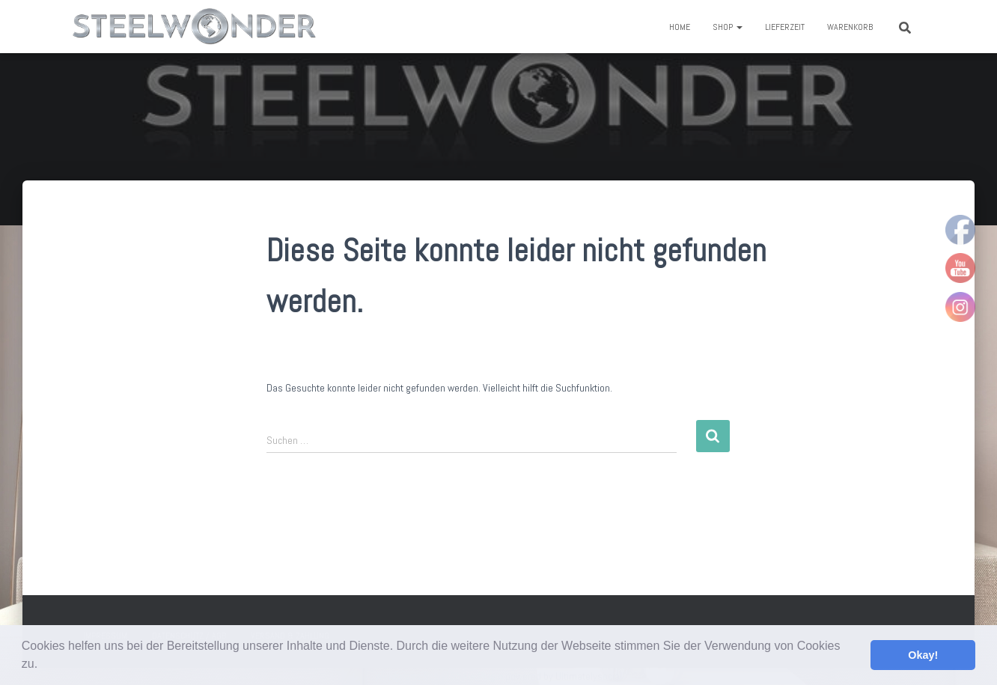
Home (679, 27)
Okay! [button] (923, 655)
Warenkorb (850, 27)
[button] (43, 665)
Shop (728, 27)
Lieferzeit (785, 27)
